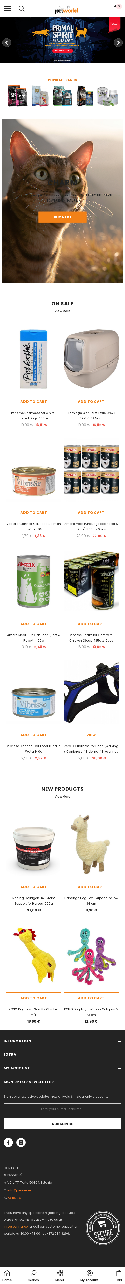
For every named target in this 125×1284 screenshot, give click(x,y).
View (91, 734)
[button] (33, 1276)
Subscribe (62, 1123)
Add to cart (33, 401)
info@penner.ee (19, 1190)
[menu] (7, 8)
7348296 (14, 1198)
